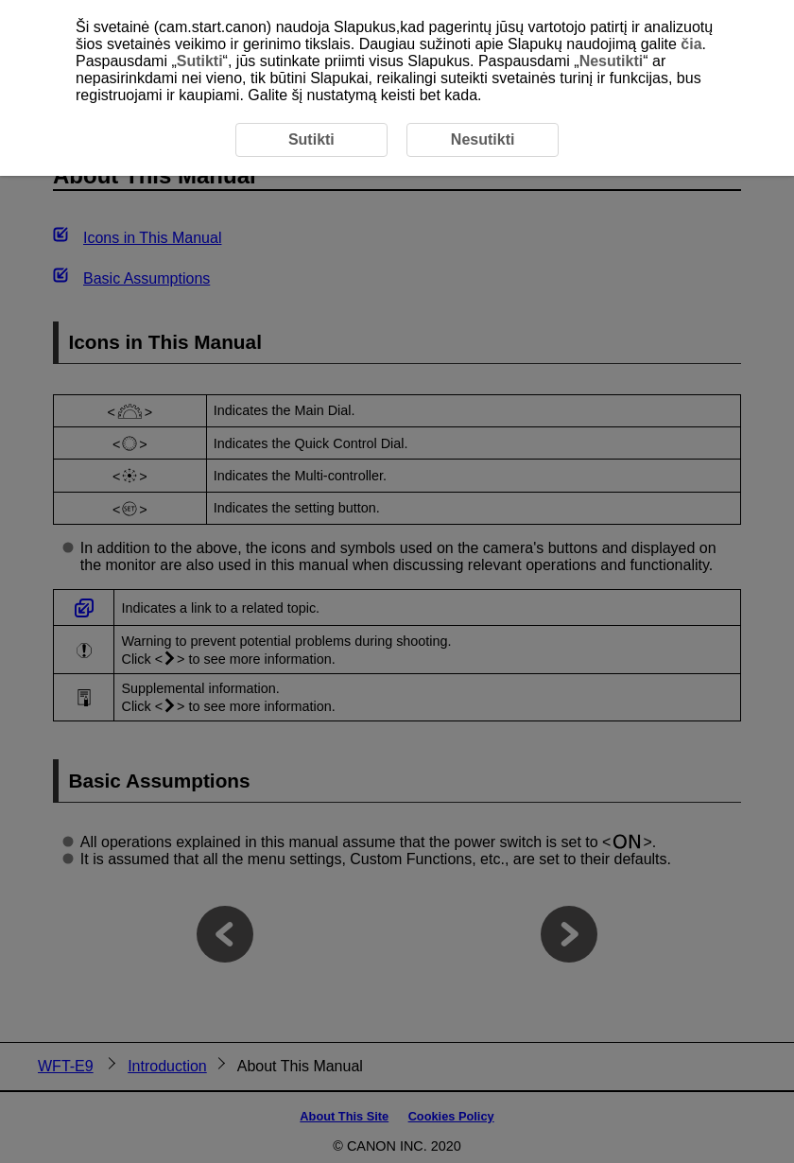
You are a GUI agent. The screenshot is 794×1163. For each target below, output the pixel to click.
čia (691, 44)
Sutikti (200, 61)
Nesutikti (611, 61)
